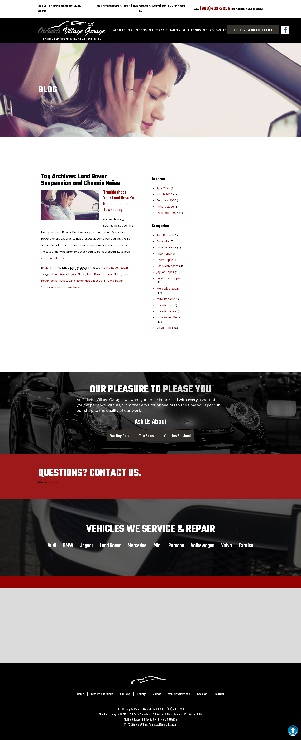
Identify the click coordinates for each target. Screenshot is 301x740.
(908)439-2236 (215, 8)
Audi (52, 545)
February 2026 (166, 200)
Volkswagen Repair (169, 317)
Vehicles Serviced (195, 30)
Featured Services (140, 30)
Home (80, 694)
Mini (157, 545)
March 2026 (164, 194)
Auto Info (163, 241)
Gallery (175, 30)
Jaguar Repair (165, 272)
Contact (219, 694)
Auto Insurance (166, 247)
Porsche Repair (167, 311)
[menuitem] (119, 30)
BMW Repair (165, 260)
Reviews (215, 30)
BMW (68, 545)
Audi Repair (164, 235)
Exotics (246, 545)
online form (53, 482)
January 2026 (165, 206)
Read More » (55, 258)
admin (49, 267)
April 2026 (163, 188)
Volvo (226, 545)
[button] (293, 732)
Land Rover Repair (116, 267)
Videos (157, 694)
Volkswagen (202, 545)
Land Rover (110, 545)
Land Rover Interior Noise (104, 274)
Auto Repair (164, 253)
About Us (119, 30)
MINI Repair (165, 299)
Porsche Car (165, 305)
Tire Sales (146, 435)
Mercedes (136, 545)
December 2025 (167, 212)
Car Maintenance (168, 266)
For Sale (161, 30)
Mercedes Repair (168, 288)
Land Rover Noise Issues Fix (87, 280)
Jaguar (86, 545)
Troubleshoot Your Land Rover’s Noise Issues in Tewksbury (118, 201)
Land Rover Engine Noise (68, 274)
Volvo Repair (165, 327)
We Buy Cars (119, 435)
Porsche (176, 545)
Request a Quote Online (253, 30)
